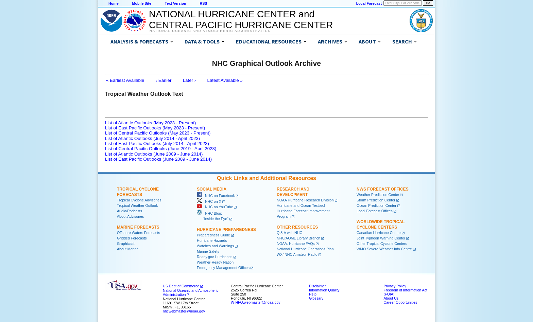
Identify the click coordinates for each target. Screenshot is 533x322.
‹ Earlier (164, 80)
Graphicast (126, 244)
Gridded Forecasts (132, 238)
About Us (390, 298)
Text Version (175, 3)
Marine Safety (208, 251)
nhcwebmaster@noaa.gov (184, 311)
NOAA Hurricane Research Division (305, 200)
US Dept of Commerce (181, 286)
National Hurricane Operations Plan (305, 249)
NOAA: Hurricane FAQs (296, 244)
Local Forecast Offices (375, 211)
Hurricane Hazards (212, 240)
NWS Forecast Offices (383, 189)
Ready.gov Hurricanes (215, 257)
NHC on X (209, 201)
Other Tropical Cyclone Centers (382, 244)
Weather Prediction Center (378, 195)
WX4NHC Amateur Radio (297, 254)
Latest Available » (225, 80)
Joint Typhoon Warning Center (381, 238)
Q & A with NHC (289, 233)
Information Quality (324, 290)
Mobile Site (141, 3)
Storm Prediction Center (376, 200)
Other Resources (297, 227)
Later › (189, 80)
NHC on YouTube (215, 207)
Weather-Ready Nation (215, 262)
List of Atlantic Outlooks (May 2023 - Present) (150, 122)
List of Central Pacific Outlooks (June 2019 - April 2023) (160, 148)
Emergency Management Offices (223, 268)
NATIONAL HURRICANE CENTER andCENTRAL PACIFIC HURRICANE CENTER (241, 19)
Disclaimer (317, 286)
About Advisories (130, 216)
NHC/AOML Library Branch (298, 238)
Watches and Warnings (215, 246)
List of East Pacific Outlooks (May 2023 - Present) (155, 127)
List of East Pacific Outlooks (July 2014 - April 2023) (157, 143)
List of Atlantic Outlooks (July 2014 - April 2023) (152, 138)
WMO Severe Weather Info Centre (384, 249)
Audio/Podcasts (129, 211)
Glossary (316, 298)
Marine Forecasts (138, 227)
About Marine (127, 249)
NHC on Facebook (216, 196)
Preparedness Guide (213, 235)
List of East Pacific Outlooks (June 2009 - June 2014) (158, 159)
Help (312, 294)
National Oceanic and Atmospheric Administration (210, 31)
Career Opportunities (400, 302)
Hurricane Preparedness (226, 229)
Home (113, 3)
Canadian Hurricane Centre (379, 233)
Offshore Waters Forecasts (138, 233)
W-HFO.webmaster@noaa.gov (255, 302)
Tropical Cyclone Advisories (139, 200)
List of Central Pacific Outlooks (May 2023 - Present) (157, 133)
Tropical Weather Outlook (137, 205)
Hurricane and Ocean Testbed (301, 205)
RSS (203, 3)
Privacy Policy (394, 286)
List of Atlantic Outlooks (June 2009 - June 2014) (154, 154)
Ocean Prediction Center (376, 205)
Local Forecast (369, 3)
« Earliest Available (125, 80)
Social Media (211, 189)
